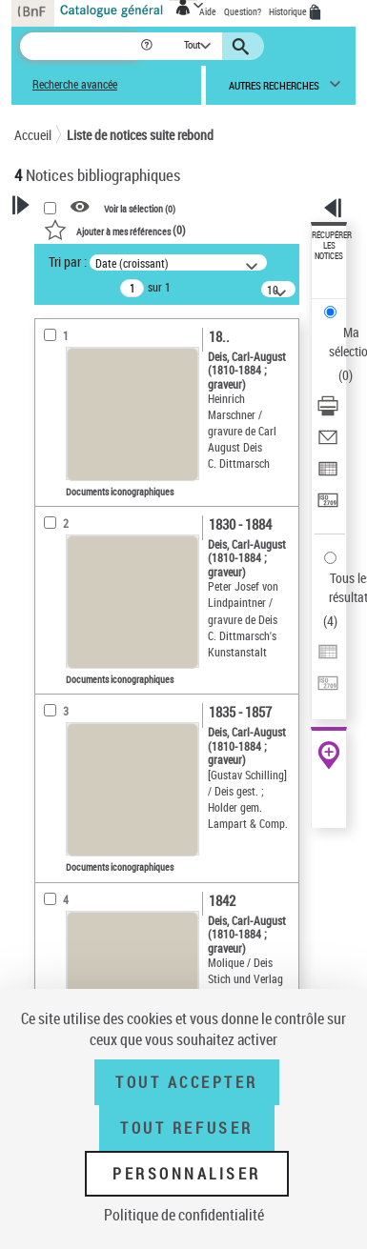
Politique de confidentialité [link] (184, 1214)
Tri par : (68, 261)
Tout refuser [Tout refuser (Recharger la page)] (186, 1128)
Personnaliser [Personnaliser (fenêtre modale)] (186, 1173)
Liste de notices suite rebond (140, 135)
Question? (242, 11)
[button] (148, 46)
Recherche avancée (74, 84)
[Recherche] (79, 46)
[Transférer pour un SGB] (327, 506)
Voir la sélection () (139, 207)
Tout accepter (186, 1082)
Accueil (32, 135)
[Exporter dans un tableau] (327, 475)
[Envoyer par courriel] (327, 443)
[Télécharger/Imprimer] (327, 412)
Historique (289, 11)
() (115, 229)
